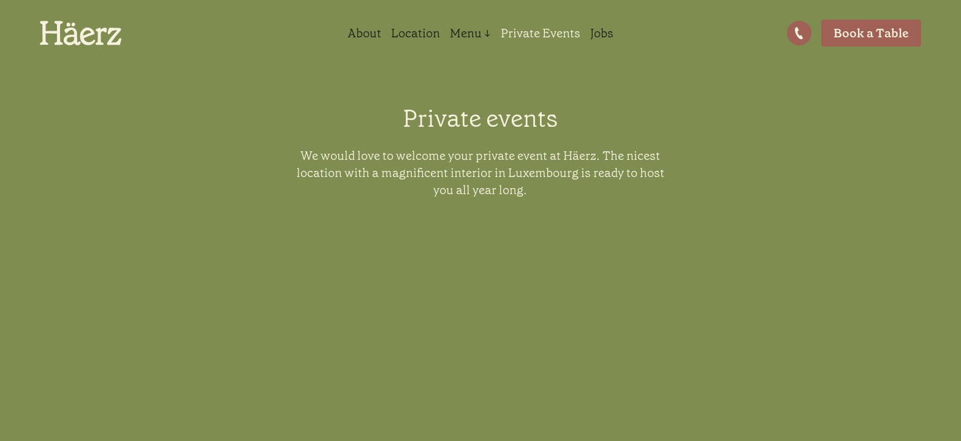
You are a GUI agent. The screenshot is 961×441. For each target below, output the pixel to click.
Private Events (540, 33)
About (364, 33)
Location (415, 33)
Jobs (601, 33)
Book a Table (871, 33)
